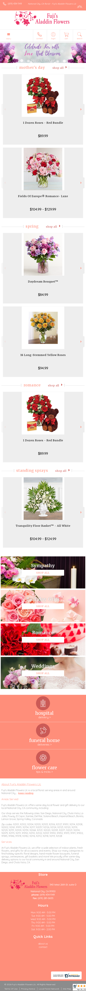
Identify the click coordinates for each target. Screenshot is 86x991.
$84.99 (43, 294)
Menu (8, 38)
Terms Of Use (10, 989)
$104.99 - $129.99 (43, 209)
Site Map (67, 989)
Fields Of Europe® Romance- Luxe (43, 196)
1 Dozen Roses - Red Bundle (43, 122)
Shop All (58, 67)
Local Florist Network (49, 989)
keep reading (25, 793)
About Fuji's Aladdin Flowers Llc (21, 784)
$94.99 (43, 368)
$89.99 (43, 136)
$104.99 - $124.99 (43, 539)
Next (81, 109)
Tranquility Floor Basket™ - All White (43, 525)
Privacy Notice (28, 989)
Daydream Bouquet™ (43, 281)
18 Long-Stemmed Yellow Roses (43, 355)
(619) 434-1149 (15, 3)
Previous (4, 109)
